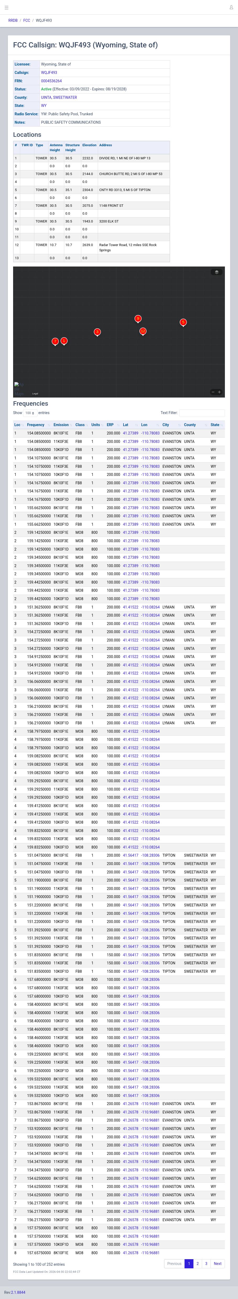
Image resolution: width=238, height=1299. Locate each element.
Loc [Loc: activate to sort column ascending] (17, 425)
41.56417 (130, 855)
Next (217, 1264)
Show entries (31, 413)
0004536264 (51, 81)
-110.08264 (150, 607)
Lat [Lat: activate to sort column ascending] (125, 425)
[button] (231, 7)
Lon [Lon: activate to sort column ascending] (144, 425)
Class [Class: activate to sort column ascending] (80, 425)
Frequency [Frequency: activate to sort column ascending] (36, 425)
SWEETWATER (65, 97)
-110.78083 (150, 433)
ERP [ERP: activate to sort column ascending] (110, 425)
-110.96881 (150, 1104)
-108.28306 (150, 855)
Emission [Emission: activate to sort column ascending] (61, 425)
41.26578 (130, 1104)
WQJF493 (49, 72)
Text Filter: (193, 413)
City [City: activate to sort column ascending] (166, 425)
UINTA (46, 97)
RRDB (13, 20)
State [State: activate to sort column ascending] (215, 425)
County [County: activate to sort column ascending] (190, 425)
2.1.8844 (18, 1292)
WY (44, 106)
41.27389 (130, 433)
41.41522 (130, 607)
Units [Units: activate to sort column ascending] (95, 425)
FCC (26, 20)
